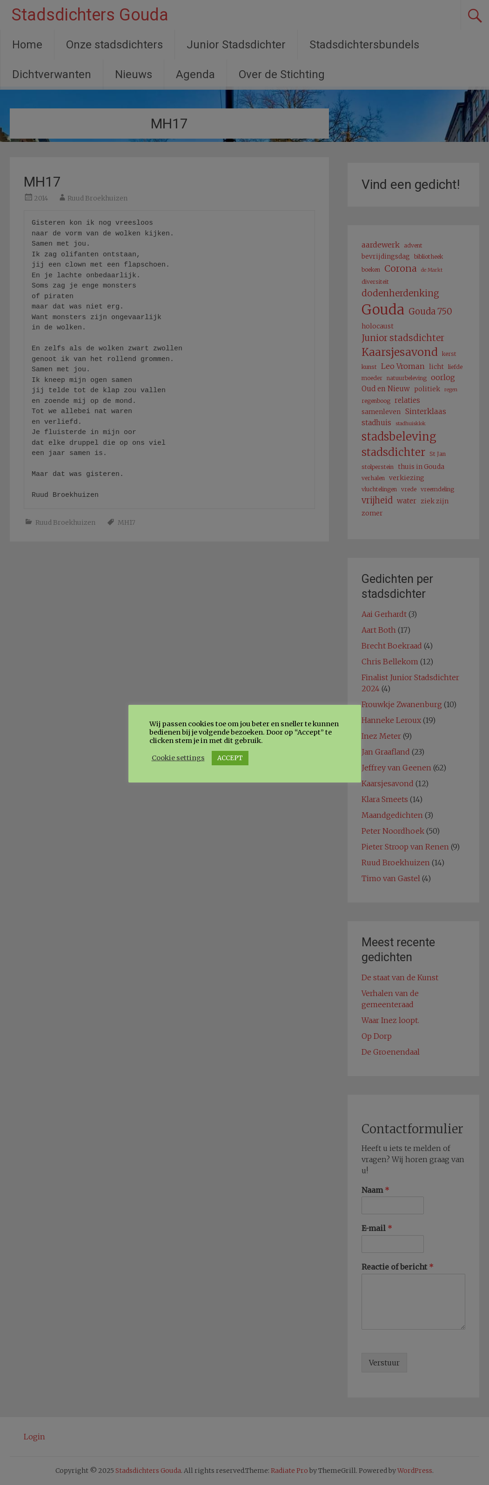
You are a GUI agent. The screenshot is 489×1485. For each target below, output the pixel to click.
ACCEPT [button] (230, 758)
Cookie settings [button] (178, 758)
